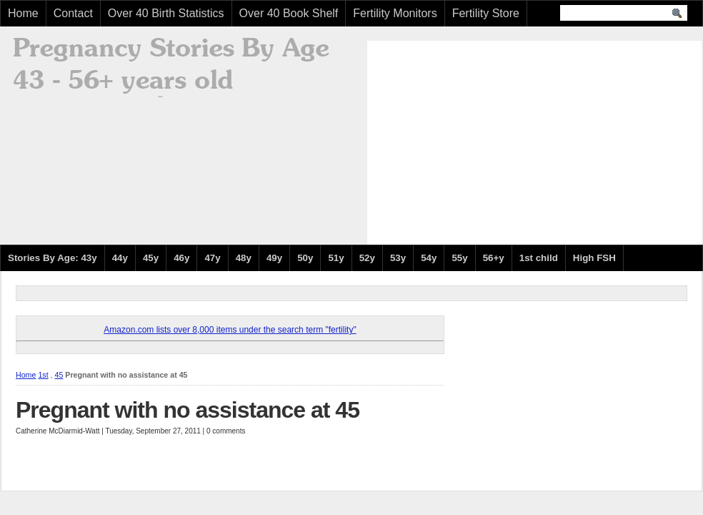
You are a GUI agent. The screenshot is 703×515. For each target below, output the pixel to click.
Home (23, 13)
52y (367, 257)
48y (243, 257)
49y (274, 257)
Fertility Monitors (395, 13)
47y (212, 257)
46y (181, 257)
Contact (73, 13)
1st (43, 375)
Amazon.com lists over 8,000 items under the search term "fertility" (230, 330)
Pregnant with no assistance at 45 (187, 410)
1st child (538, 257)
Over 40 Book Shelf (289, 13)
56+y (493, 257)
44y (120, 257)
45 (59, 375)
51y (336, 257)
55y (459, 257)
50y (305, 257)
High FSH (594, 257)
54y (429, 257)
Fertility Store (485, 13)
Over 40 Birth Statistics (166, 13)
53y (398, 257)
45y (151, 257)
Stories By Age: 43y (52, 257)
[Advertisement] (488, 141)
